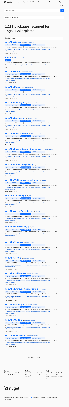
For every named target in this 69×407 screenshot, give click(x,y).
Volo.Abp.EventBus (14, 335)
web (27, 49)
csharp (7, 51)
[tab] (17, 2)
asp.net (9, 65)
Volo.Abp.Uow (12, 71)
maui (42, 49)
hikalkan (26, 42)
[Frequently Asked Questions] (47, 371)
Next (38, 358)
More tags (12, 51)
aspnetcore (10, 49)
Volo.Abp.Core (12, 42)
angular (38, 49)
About (17, 397)
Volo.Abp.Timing (13, 242)
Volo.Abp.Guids (12, 320)
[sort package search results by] (37, 38)
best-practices (32, 49)
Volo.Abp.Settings (13, 118)
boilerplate (16, 49)
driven (41, 65)
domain (37, 65)
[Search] (62, 10)
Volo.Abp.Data (12, 87)
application (23, 65)
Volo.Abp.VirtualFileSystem (18, 165)
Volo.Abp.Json (12, 258)
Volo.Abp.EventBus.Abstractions (20, 289)
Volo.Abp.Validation (14, 273)
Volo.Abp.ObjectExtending (17, 211)
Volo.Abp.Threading (14, 196)
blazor (45, 49)
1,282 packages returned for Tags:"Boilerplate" (27, 29)
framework (22, 49)
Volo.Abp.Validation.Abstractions (21, 180)
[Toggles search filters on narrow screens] (62, 17)
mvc (49, 49)
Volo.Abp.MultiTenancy (16, 227)
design (45, 65)
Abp (7, 58)
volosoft (31, 42)
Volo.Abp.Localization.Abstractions (22, 149)
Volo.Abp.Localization (15, 133)
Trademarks (7, 399)
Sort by (7, 38)
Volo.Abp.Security (13, 103)
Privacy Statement (51, 397)
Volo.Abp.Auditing (13, 304)
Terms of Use (24, 397)
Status (27, 371)
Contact (7, 371)
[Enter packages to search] (32, 10)
